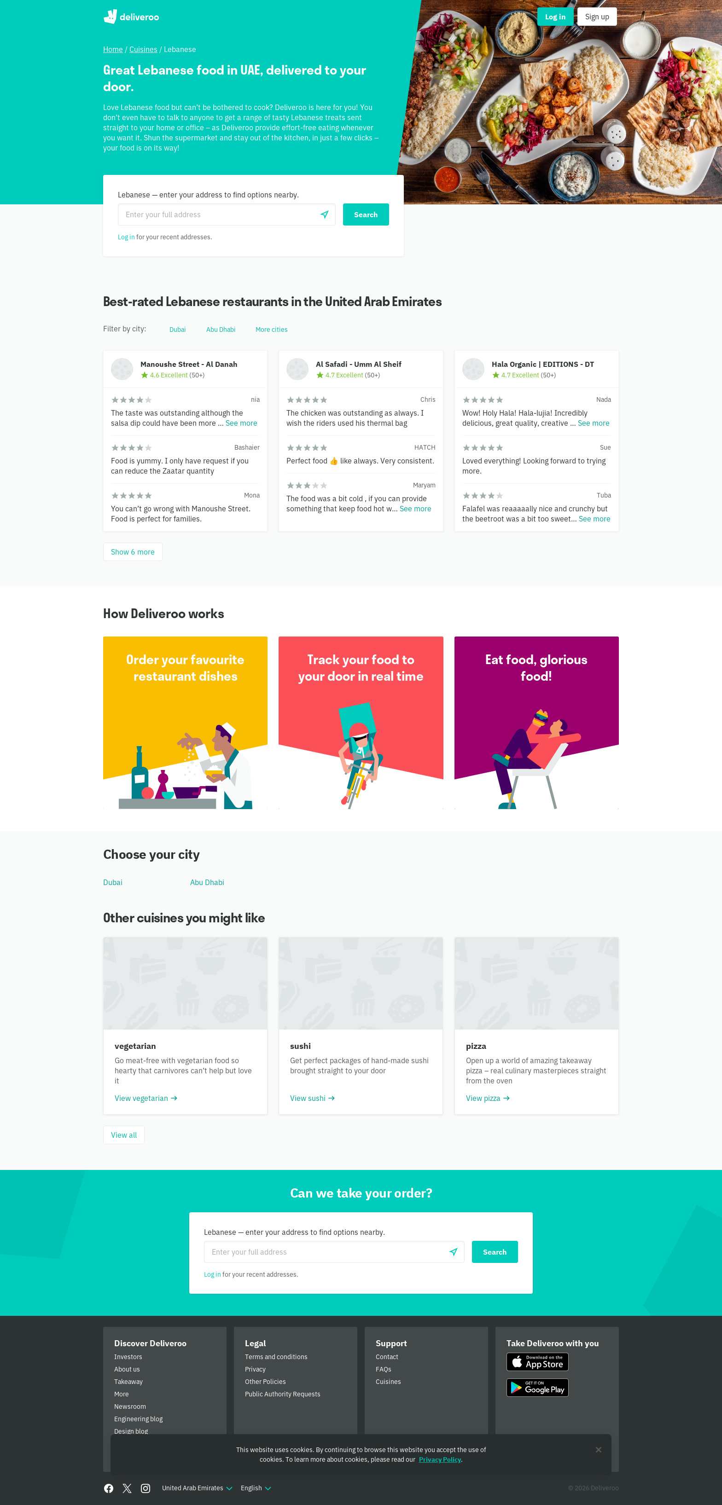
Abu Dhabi (207, 882)
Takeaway (128, 1382)
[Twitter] (127, 1488)
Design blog (131, 1431)
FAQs (383, 1369)
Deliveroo (131, 16)
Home (113, 49)
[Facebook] (108, 1488)
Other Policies (265, 1382)
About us (127, 1369)
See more (241, 423)
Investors (128, 1357)
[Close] (598, 1449)
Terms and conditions (276, 1357)
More (121, 1394)
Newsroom (130, 1406)
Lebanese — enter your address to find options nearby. (208, 194)
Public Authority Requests (282, 1394)
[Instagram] (145, 1488)
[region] (361, 1455)
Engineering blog (138, 1419)
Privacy (255, 1369)
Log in (126, 237)
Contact (387, 1357)
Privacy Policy (440, 1459)
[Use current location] (324, 214)
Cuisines (143, 49)
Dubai (112, 882)
